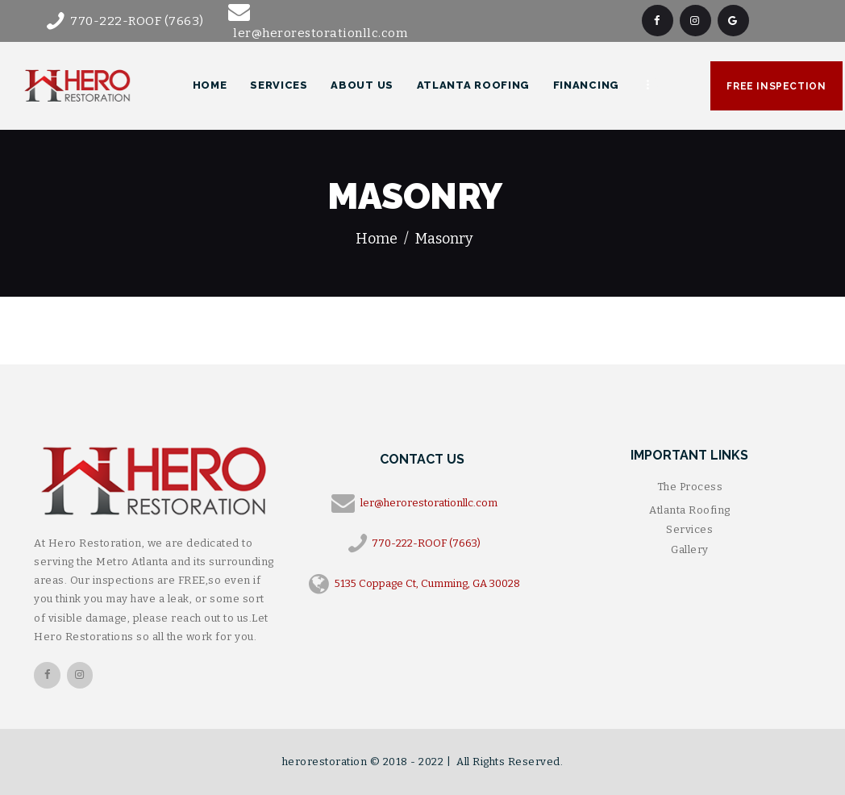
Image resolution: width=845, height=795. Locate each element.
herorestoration (326, 761)
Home (377, 239)
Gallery (690, 549)
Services (689, 529)
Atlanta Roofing (690, 510)
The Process (690, 487)
